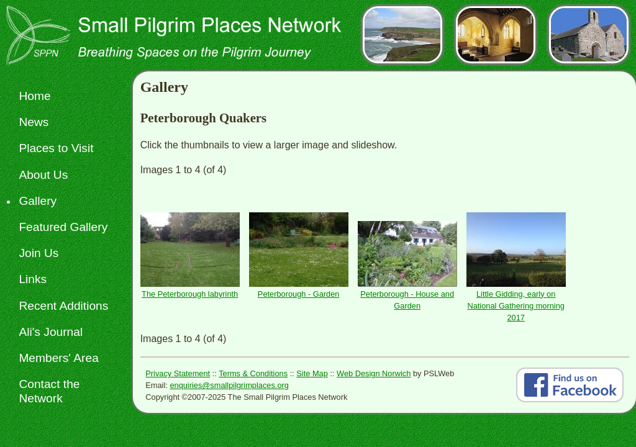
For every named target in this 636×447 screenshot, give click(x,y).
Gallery (38, 200)
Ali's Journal (51, 331)
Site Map (312, 373)
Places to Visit (56, 148)
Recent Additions (63, 305)
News (33, 122)
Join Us (38, 253)
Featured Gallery (63, 226)
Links (33, 279)
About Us (43, 174)
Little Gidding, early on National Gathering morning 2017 (516, 305)
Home (34, 95)
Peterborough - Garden (299, 294)
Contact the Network (49, 391)
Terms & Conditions (253, 373)
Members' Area (58, 357)
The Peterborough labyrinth (190, 294)
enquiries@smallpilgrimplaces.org (229, 385)
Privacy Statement (177, 373)
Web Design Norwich (374, 373)
